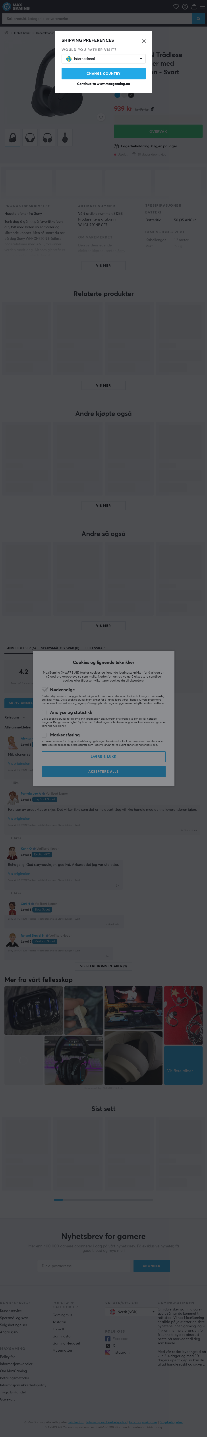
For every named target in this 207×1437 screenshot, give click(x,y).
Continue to (103, 84)
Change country (104, 73)
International (80, 59)
